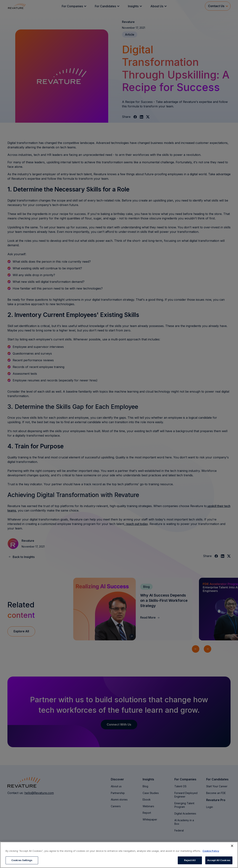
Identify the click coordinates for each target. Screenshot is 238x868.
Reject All (190, 860)
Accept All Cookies (218, 860)
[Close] (232, 846)
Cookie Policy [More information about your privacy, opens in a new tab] (210, 850)
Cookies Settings (21, 860)
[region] (119, 855)
